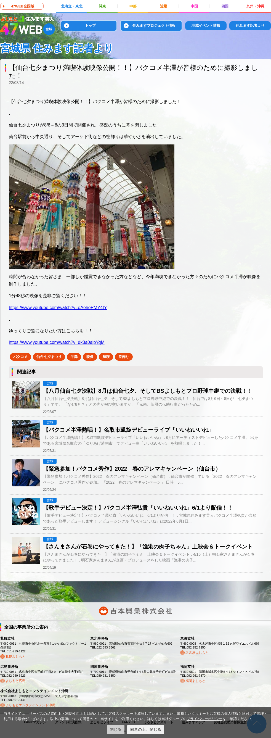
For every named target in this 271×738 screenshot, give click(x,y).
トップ (90, 25)
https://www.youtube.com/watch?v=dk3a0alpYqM (57, 342)
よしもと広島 (15, 681)
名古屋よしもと (197, 653)
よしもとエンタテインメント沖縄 (30, 705)
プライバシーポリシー (204, 719)
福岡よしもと (195, 681)
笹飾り (123, 357)
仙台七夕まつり (49, 357)
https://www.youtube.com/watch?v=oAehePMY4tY (58, 307)
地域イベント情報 (206, 25)
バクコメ (20, 357)
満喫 (106, 357)
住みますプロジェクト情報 (154, 25)
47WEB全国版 (22, 6)
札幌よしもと (15, 656)
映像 (90, 357)
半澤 (74, 357)
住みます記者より (250, 25)
